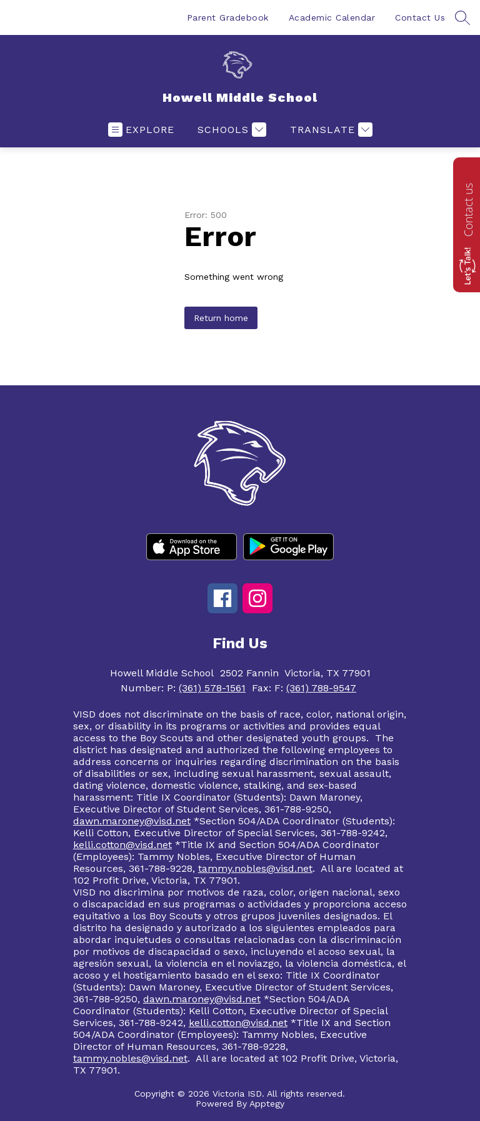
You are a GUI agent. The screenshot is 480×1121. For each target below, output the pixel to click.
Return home (221, 318)
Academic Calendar (332, 17)
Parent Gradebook (228, 17)
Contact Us (420, 17)
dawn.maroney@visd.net (132, 821)
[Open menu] (141, 129)
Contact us (468, 210)
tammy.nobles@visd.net (255, 868)
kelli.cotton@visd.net (122, 845)
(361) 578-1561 (212, 688)
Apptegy (266, 1104)
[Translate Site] (329, 129)
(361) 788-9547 (321, 688)
